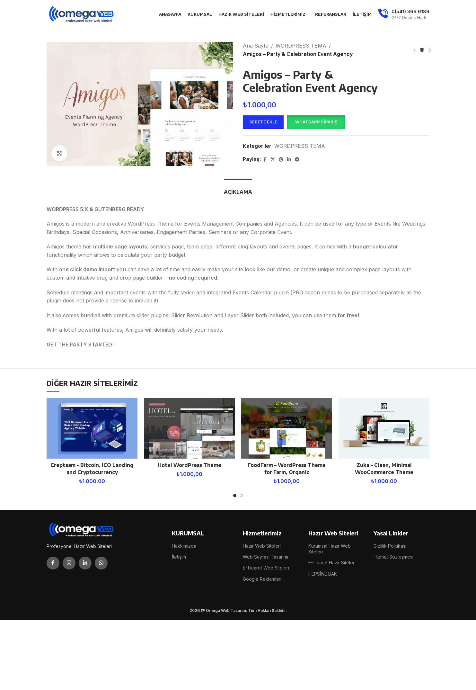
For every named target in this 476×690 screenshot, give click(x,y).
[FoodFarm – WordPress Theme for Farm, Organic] (286, 428)
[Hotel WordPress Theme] (189, 428)
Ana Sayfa (256, 45)
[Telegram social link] (297, 159)
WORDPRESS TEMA (301, 45)
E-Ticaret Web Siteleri (266, 567)
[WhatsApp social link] (101, 563)
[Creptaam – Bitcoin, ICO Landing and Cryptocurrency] (92, 428)
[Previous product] (414, 50)
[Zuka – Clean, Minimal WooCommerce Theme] (384, 428)
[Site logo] (82, 14)
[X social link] (273, 159)
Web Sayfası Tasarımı (265, 557)
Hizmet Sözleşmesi (393, 557)
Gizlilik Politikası (390, 546)
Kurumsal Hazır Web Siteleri (329, 548)
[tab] (238, 189)
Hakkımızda (184, 546)
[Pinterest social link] (281, 159)
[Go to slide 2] (241, 495)
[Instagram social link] (69, 563)
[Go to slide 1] (234, 495)
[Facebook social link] (265, 159)
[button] (316, 122)
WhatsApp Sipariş (316, 121)
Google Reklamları (262, 579)
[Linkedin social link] (289, 159)
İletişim (179, 557)
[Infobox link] (403, 14)
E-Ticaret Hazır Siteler (331, 562)
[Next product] (430, 50)
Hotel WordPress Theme (189, 465)
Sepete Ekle (263, 121)
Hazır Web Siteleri (262, 546)
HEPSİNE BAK (322, 574)
